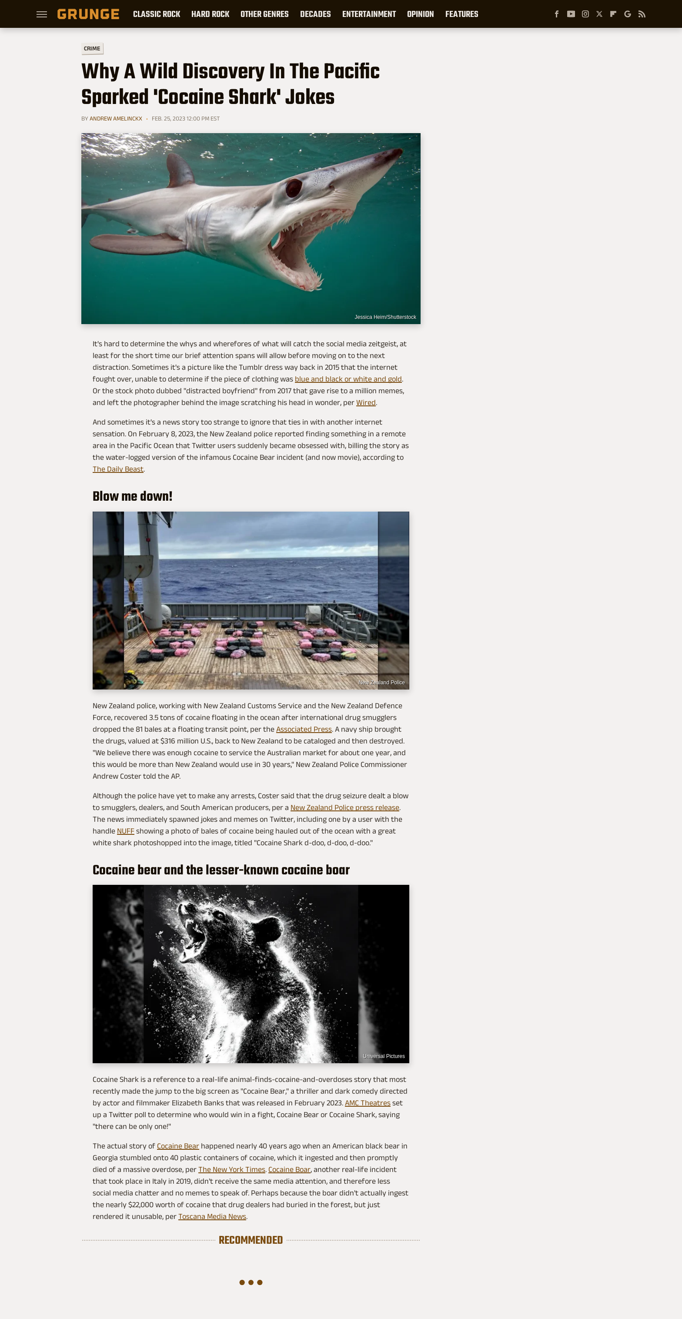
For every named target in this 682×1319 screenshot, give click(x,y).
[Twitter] (599, 13)
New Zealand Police (381, 682)
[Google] (628, 13)
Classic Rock (156, 14)
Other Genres (265, 14)
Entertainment (369, 14)
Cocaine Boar (289, 1169)
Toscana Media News (212, 1216)
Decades (315, 14)
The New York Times (231, 1169)
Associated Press (304, 729)
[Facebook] (556, 13)
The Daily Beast (118, 469)
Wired (366, 402)
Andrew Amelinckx (116, 118)
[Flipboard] (613, 13)
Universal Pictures (384, 1056)
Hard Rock (210, 14)
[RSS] (642, 13)
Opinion (420, 14)
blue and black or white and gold (348, 379)
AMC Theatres (368, 1102)
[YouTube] (571, 13)
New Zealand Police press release (345, 807)
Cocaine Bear (178, 1146)
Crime (92, 48)
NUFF (125, 831)
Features (461, 14)
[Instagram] (585, 13)
